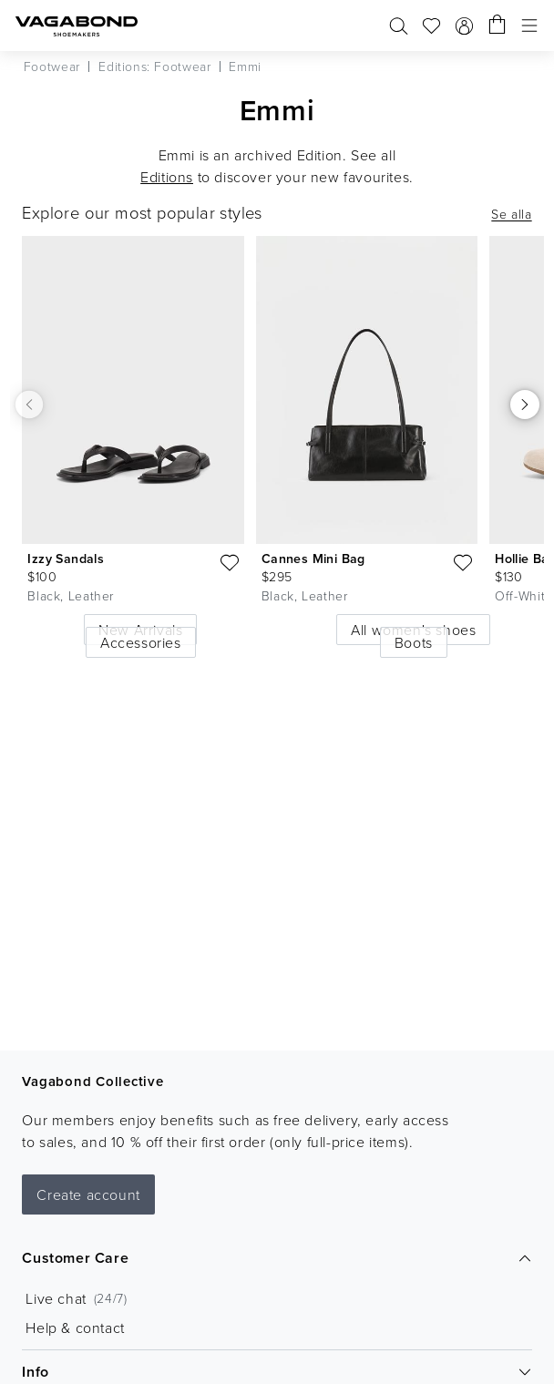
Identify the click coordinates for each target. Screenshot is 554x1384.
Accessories (140, 642)
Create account (87, 1194)
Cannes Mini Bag (313, 558)
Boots (414, 642)
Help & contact (75, 1327)
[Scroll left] (29, 403)
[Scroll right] (524, 404)
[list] (277, 433)
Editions (166, 177)
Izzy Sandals (65, 558)
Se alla (511, 214)
